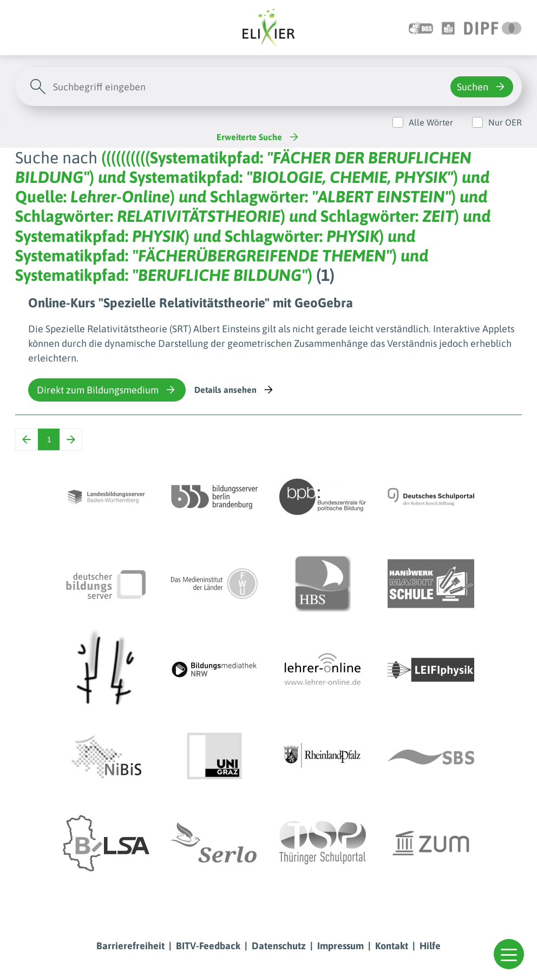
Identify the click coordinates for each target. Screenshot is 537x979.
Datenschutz (279, 945)
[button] (509, 954)
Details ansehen (234, 389)
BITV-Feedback (208, 945)
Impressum (340, 945)
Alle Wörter (431, 122)
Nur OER (505, 122)
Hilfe (430, 945)
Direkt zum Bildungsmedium (107, 389)
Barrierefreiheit (130, 945)
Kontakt (391, 945)
